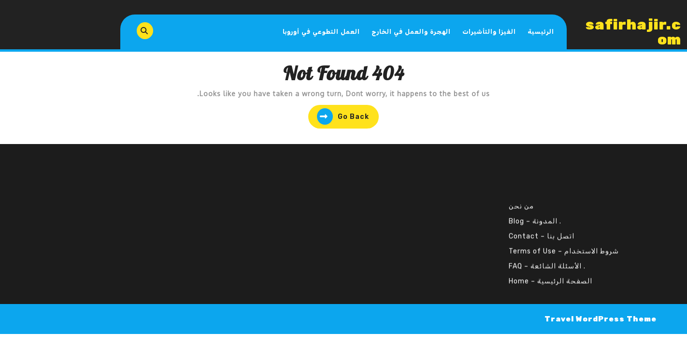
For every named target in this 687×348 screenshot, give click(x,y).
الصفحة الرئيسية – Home (550, 273)
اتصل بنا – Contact (541, 228)
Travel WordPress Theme (600, 319)
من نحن (521, 198)
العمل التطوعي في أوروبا (321, 31)
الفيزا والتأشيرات (489, 31)
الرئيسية (541, 31)
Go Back (338, 117)
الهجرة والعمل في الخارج (411, 31)
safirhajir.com (633, 32)
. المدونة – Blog (535, 213)
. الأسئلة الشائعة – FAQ (547, 258)
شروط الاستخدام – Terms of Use (564, 243)
